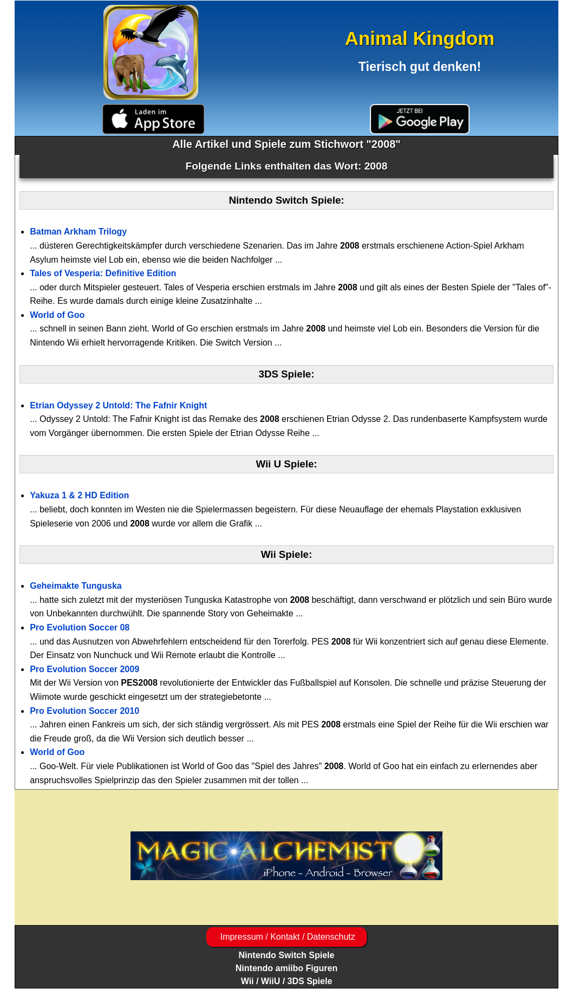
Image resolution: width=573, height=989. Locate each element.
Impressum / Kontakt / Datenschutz (286, 936)
